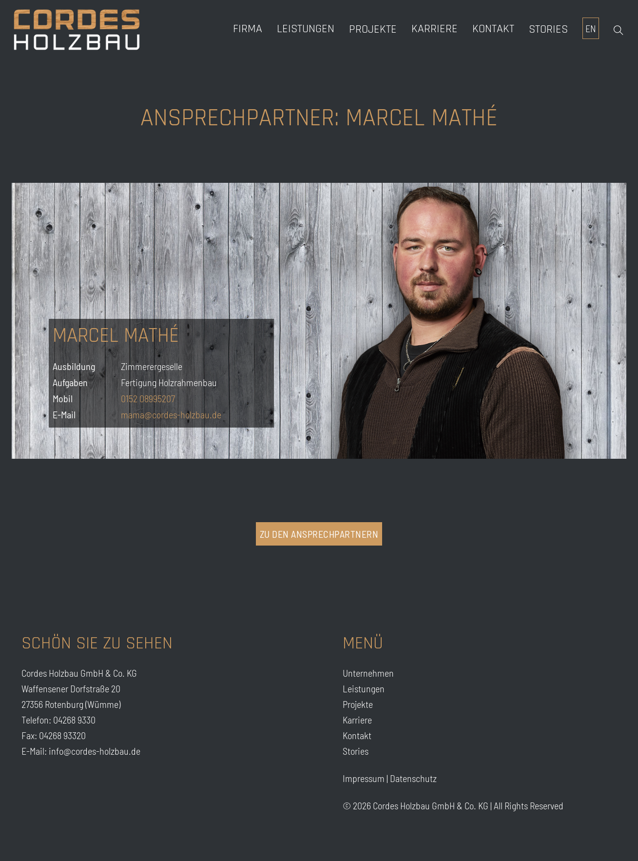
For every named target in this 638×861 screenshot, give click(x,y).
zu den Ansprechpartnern (319, 534)
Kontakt (493, 28)
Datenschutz (413, 778)
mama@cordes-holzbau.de (171, 414)
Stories (548, 29)
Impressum (364, 778)
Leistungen (305, 28)
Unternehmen (368, 673)
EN (590, 28)
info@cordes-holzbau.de (94, 751)
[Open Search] (618, 30)
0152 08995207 (148, 398)
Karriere (357, 719)
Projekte (373, 29)
